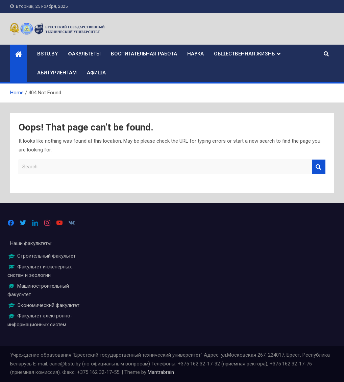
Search (318, 167)
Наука (195, 54)
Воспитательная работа (144, 54)
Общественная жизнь (244, 54)
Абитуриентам (57, 73)
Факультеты (84, 54)
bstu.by (47, 54)
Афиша (96, 73)
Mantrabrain (161, 372)
